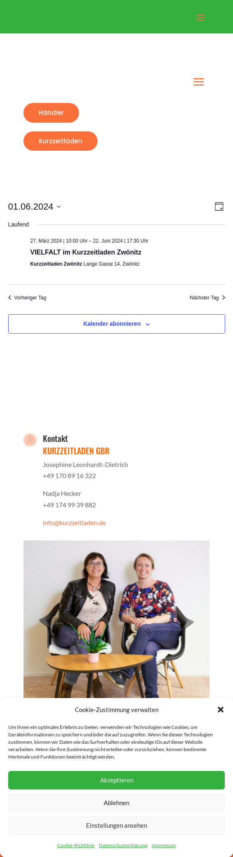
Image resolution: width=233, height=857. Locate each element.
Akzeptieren (116, 780)
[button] (221, 709)
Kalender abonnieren (111, 323)
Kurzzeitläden (60, 141)
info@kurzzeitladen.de (74, 522)
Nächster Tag (207, 298)
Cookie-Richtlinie (76, 845)
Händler (51, 112)
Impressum (163, 845)
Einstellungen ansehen (116, 825)
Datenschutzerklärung (123, 845)
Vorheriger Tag (27, 298)
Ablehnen (116, 802)
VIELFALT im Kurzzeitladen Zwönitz (86, 252)
